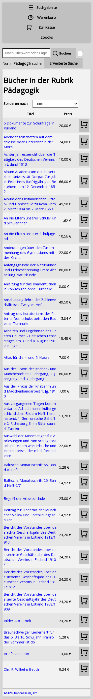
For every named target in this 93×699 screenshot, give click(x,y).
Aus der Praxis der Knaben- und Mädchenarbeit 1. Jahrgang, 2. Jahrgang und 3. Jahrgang (30, 373)
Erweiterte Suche (63, 63)
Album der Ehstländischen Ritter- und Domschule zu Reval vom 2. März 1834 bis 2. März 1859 (30, 203)
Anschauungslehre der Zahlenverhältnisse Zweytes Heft (30, 302)
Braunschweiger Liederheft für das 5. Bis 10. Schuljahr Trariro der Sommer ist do (29, 637)
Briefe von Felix (16, 653)
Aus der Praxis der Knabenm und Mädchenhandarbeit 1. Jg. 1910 (30, 391)
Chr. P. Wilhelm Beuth (21, 669)
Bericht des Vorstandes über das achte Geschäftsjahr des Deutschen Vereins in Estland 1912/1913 (30, 535)
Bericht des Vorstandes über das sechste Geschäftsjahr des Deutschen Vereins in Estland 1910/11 (30, 557)
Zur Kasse (46, 27)
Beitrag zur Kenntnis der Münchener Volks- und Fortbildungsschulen (30, 514)
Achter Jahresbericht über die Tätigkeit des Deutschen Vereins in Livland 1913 (30, 159)
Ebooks (46, 37)
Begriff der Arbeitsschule (24, 498)
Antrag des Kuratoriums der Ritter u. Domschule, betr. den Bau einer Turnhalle (30, 318)
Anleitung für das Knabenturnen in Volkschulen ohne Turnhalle (30, 286)
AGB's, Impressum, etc (20, 693)
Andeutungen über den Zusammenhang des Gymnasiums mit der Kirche (29, 252)
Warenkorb (46, 17)
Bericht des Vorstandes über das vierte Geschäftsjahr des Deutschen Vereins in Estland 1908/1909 (30, 601)
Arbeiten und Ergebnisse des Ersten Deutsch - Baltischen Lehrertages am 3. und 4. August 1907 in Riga (30, 338)
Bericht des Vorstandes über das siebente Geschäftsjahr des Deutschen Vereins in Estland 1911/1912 (30, 579)
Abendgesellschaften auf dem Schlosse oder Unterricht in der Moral (30, 141)
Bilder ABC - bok (17, 620)
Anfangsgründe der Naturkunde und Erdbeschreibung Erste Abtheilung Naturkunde (30, 269)
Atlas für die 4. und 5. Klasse (27, 357)
